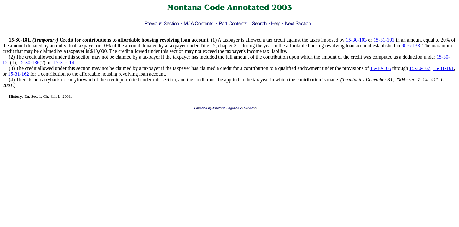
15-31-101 (384, 40)
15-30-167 (419, 68)
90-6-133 (411, 45)
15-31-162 (18, 74)
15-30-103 (356, 40)
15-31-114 (63, 62)
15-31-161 (443, 68)
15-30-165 (380, 68)
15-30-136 (29, 62)
